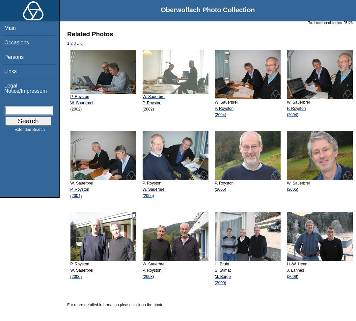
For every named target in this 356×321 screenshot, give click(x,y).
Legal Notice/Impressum (25, 88)
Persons (14, 57)
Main (10, 28)
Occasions (16, 42)
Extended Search (29, 131)
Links (10, 71)
